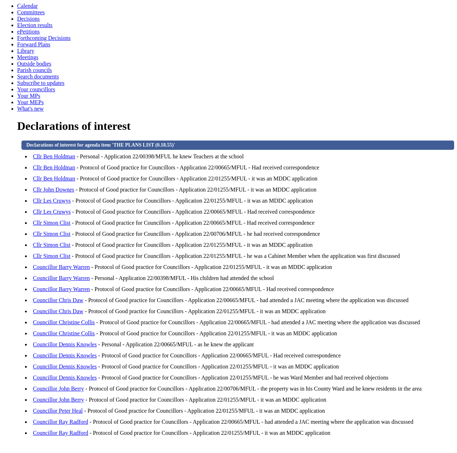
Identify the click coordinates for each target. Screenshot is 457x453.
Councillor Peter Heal (58, 411)
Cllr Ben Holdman (54, 156)
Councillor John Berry (58, 389)
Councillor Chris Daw (58, 300)
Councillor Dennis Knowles (65, 344)
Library (25, 51)
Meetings (28, 57)
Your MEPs (30, 102)
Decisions (28, 19)
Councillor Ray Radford (60, 422)
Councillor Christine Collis (64, 322)
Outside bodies (34, 64)
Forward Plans (33, 44)
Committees (31, 12)
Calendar (27, 6)
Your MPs (28, 96)
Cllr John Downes (53, 190)
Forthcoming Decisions (44, 38)
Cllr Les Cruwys (52, 201)
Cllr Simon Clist (51, 223)
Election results (34, 25)
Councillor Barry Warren (61, 267)
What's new (30, 109)
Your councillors (36, 89)
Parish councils (34, 70)
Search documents (38, 76)
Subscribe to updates (40, 83)
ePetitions (28, 32)
